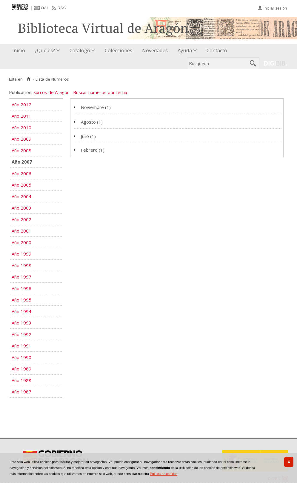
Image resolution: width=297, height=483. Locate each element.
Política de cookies (163, 474)
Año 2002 (21, 219)
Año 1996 (21, 288)
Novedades (155, 50)
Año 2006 (21, 173)
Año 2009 (21, 139)
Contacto (217, 50)
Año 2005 (21, 185)
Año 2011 (21, 116)
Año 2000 (21, 242)
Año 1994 (21, 311)
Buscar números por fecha (100, 92)
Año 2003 (21, 208)
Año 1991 (21, 346)
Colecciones (118, 50)
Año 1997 (21, 277)
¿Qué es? (45, 50)
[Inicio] (28, 79)
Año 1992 (21, 334)
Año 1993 (21, 323)
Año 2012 (21, 104)
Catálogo (80, 50)
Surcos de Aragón (51, 92)
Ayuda (185, 50)
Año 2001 (21, 231)
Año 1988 (21, 380)
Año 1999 (21, 254)
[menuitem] (20, 50)
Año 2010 (21, 127)
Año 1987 (21, 392)
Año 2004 (21, 196)
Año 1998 (21, 265)
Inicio (18, 50)
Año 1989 (21, 369)
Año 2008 (21, 150)
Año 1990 (21, 357)
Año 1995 (21, 300)
